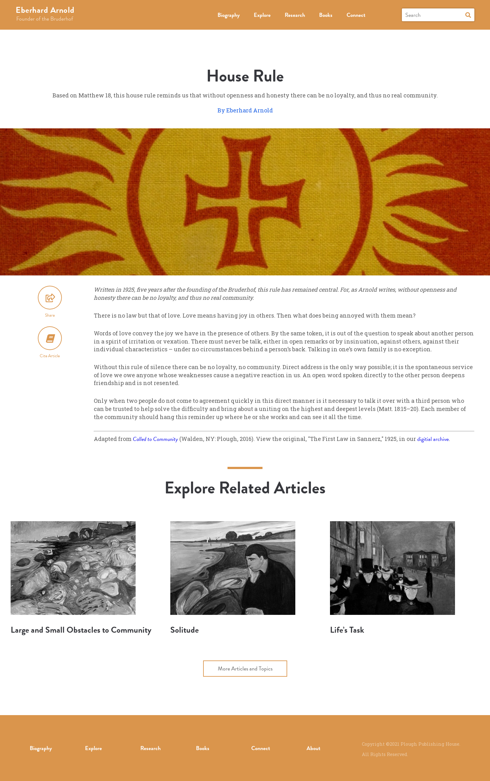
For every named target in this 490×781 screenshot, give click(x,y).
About (313, 748)
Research (295, 15)
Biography (229, 15)
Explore (262, 15)
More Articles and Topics (245, 668)
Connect (356, 15)
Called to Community (155, 439)
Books (325, 15)
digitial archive (433, 439)
